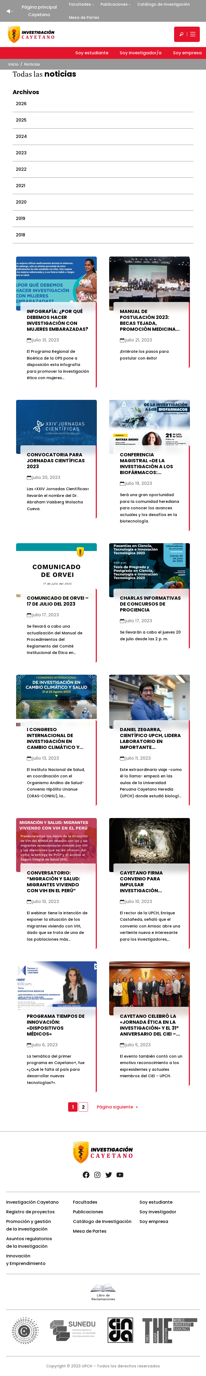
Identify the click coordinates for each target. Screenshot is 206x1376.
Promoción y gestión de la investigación (28, 1225)
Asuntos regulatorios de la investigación (29, 1242)
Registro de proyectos (30, 1212)
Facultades (80, 4)
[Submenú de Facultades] (93, 4)
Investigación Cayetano (32, 1202)
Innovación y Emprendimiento (26, 1260)
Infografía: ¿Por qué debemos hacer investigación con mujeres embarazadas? (57, 320)
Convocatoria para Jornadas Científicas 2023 (56, 460)
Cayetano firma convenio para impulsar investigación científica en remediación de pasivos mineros (151, 891)
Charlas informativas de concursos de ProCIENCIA (150, 604)
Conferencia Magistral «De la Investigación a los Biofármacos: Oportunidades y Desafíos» (146, 469)
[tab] (103, 104)
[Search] (181, 34)
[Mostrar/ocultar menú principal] (192, 34)
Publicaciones (114, 4)
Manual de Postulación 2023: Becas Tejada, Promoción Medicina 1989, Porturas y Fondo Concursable (151, 326)
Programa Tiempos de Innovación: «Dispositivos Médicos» (55, 1025)
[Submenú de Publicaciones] (129, 4)
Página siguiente (117, 1107)
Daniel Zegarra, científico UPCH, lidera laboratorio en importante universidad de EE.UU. (150, 741)
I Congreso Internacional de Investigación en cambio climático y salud (53, 741)
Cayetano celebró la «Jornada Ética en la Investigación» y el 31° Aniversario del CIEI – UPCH (149, 1028)
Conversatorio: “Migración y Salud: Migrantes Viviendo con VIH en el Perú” (53, 882)
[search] (181, 34)
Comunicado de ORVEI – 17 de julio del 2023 (58, 601)
